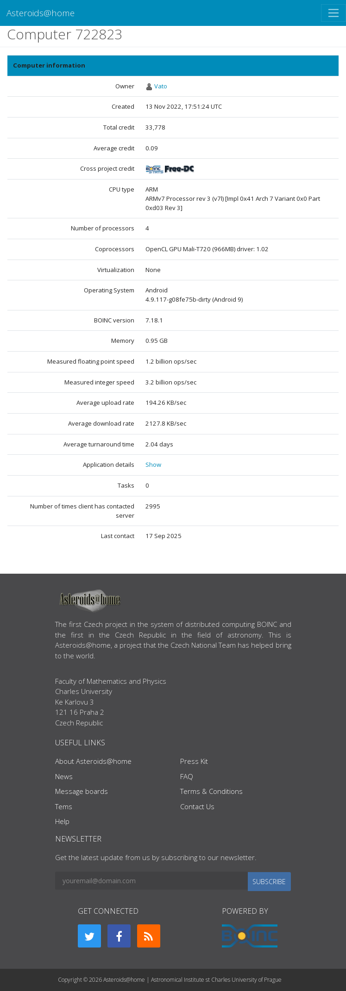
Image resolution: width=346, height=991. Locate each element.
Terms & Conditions (211, 791)
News (64, 776)
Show (153, 464)
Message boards (81, 791)
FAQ (186, 776)
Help (62, 821)
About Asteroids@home (93, 761)
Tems (63, 806)
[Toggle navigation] (333, 13)
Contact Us (197, 806)
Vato (160, 86)
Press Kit (194, 761)
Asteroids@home (40, 13)
